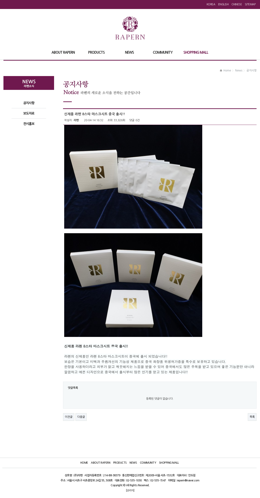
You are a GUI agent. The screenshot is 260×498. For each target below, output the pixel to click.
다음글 (81, 416)
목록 (252, 416)
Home (84, 462)
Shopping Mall (169, 462)
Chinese (236, 4)
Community (148, 462)
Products (120, 462)
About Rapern (100, 462)
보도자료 (28, 113)
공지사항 (28, 103)
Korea (211, 4)
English (223, 4)
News (133, 462)
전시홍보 (28, 123)
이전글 (68, 416)
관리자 (130, 490)
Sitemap (250, 4)
